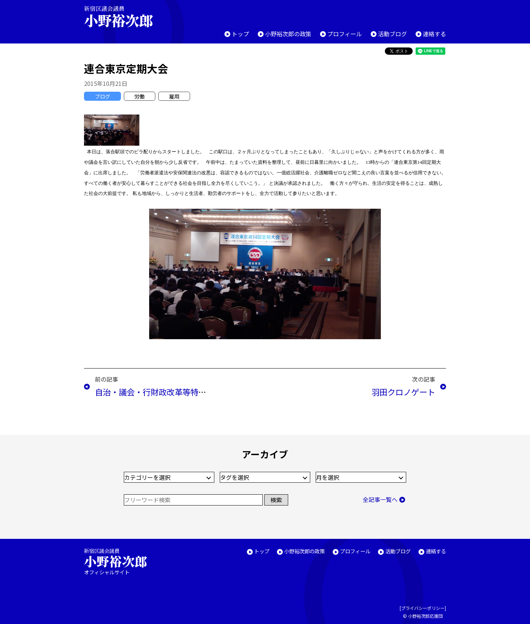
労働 (139, 96)
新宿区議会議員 (124, 16)
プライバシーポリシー (423, 608)
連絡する (434, 33)
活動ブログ (392, 33)
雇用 (174, 96)
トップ (240, 33)
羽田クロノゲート (403, 392)
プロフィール (344, 33)
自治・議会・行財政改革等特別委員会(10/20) (176, 392)
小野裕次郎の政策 (288, 33)
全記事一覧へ (380, 499)
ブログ (102, 96)
